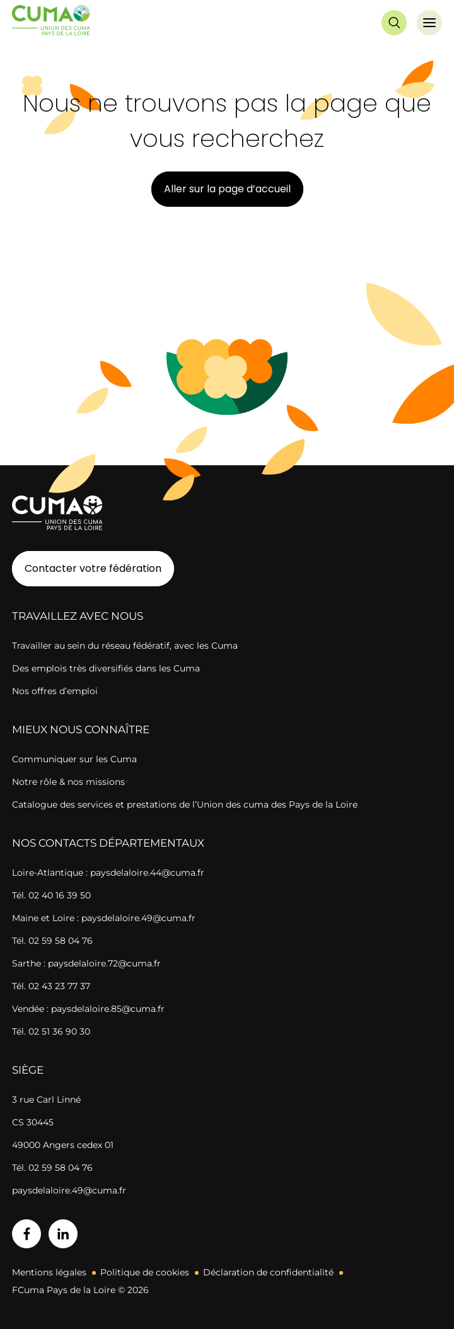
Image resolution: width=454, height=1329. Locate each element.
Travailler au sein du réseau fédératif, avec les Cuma (125, 645)
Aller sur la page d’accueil (227, 189)
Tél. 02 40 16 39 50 (51, 895)
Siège (28, 1070)
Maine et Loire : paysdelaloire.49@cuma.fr (103, 918)
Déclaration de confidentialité (268, 1272)
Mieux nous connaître (80, 729)
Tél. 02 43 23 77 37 (51, 986)
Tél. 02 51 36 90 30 (51, 1031)
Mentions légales (49, 1272)
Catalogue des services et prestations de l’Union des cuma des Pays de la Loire (185, 804)
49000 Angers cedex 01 (63, 1145)
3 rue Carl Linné (46, 1099)
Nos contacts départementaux (108, 843)
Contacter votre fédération (86, 568)
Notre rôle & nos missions (68, 781)
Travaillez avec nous (77, 616)
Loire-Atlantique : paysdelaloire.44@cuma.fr (108, 872)
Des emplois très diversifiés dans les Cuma (106, 668)
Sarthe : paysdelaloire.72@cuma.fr (86, 963)
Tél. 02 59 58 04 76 (52, 940)
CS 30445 (33, 1122)
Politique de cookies (144, 1272)
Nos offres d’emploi (55, 691)
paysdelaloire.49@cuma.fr (69, 1190)
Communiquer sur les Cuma (74, 759)
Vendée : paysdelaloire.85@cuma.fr (88, 1008)
